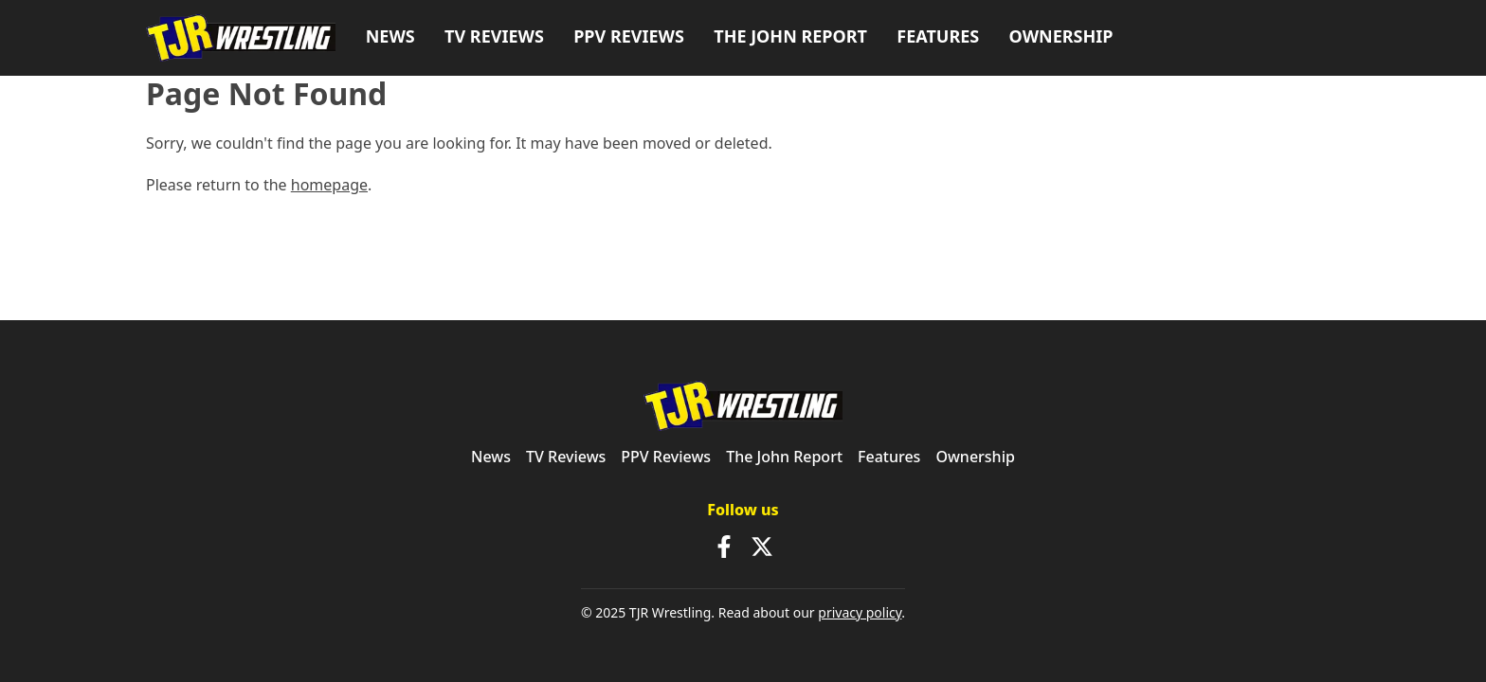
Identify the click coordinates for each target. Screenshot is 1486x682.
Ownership (1061, 36)
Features (938, 36)
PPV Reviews (628, 36)
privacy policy (859, 612)
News (390, 36)
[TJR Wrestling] (240, 38)
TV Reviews (494, 36)
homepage (329, 184)
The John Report (790, 36)
